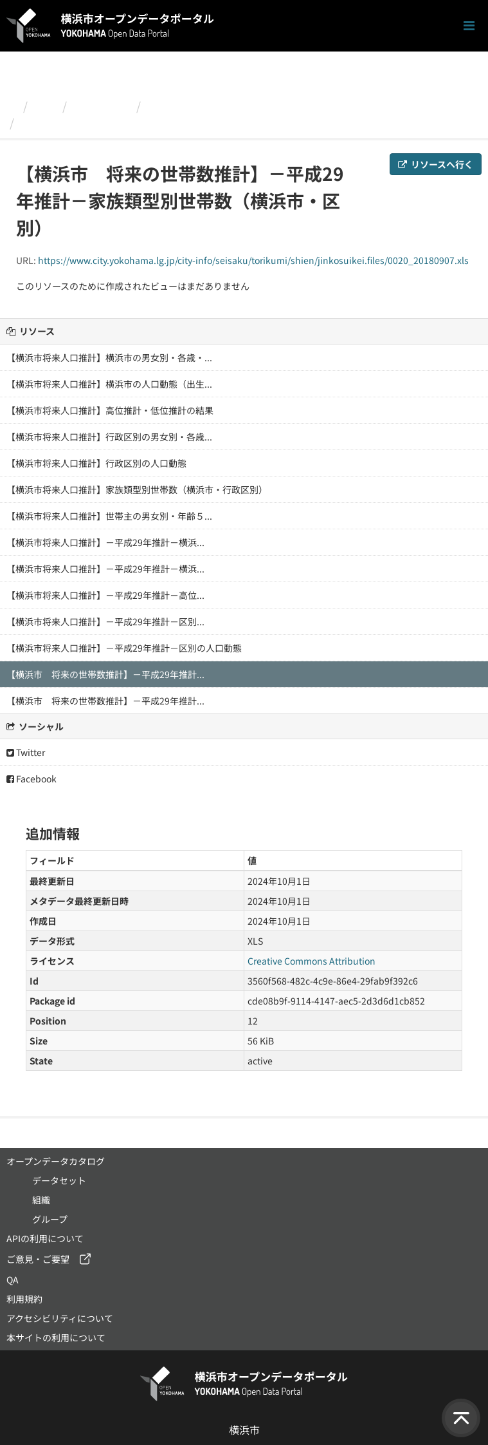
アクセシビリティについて (59, 1318)
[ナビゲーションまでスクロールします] (469, 26)
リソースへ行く (435, 164)
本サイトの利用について (55, 1337)
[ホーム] (11, 105)
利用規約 (24, 1298)
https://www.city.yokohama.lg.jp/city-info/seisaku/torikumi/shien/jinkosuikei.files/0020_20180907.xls (253, 260)
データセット (59, 1180)
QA (12, 1279)
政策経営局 (102, 105)
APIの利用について (45, 1238)
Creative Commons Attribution (311, 960)
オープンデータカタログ (55, 1161)
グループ (50, 1219)
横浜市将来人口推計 (199, 105)
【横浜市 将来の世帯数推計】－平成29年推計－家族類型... (177, 122)
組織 (45, 105)
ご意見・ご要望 (37, 1258)
